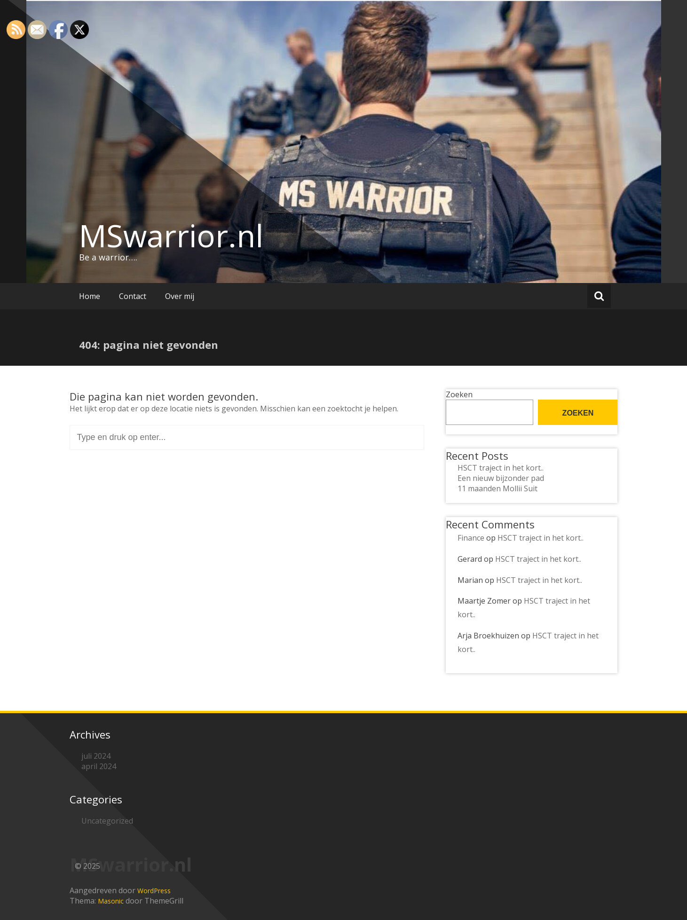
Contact (132, 296)
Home (89, 296)
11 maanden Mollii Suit (497, 488)
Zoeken (459, 394)
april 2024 (98, 766)
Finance (471, 538)
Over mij (179, 296)
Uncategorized (107, 821)
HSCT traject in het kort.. (501, 468)
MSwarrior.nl (171, 235)
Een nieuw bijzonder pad (501, 478)
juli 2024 (96, 756)
